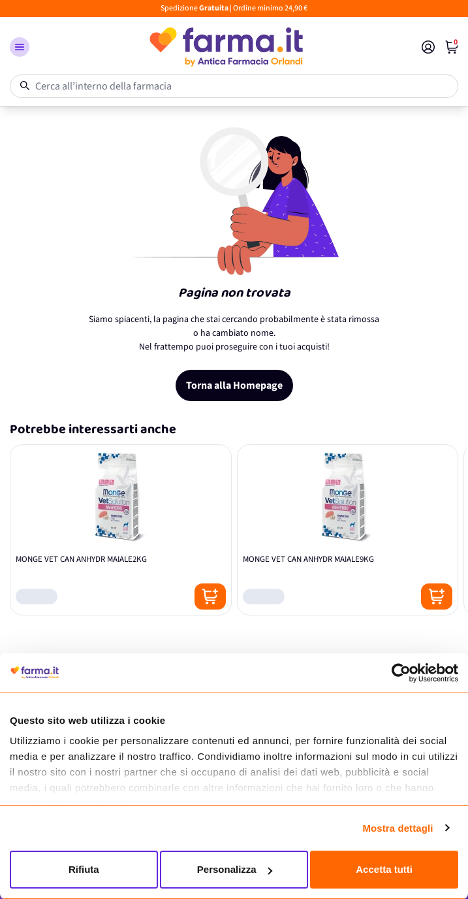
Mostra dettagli (397, 828)
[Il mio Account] (428, 47)
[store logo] (225, 47)
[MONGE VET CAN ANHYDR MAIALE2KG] (120, 530)
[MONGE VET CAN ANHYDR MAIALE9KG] (348, 530)
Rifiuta (84, 869)
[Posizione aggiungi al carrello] (210, 596)
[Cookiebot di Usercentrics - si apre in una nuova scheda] (401, 673)
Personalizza (234, 869)
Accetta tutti (384, 869)
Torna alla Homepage (234, 385)
